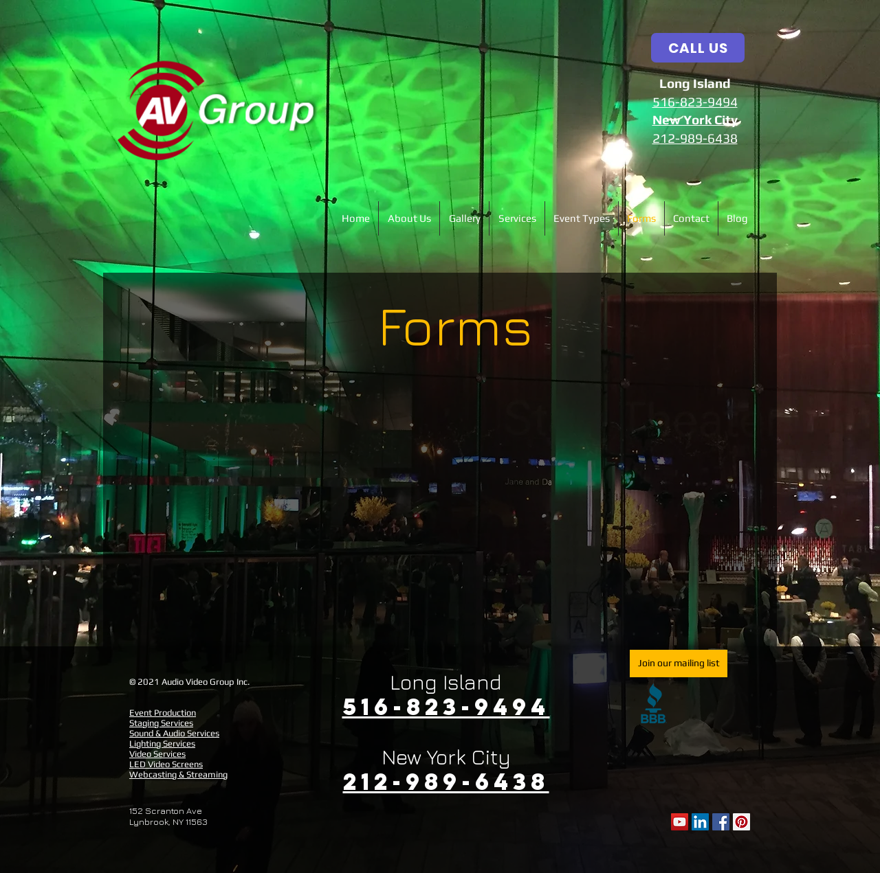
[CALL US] (698, 48)
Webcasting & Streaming (178, 774)
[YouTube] (679, 821)
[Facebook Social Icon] (720, 821)
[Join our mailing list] (678, 663)
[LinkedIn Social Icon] (700, 821)
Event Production (162, 712)
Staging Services (161, 723)
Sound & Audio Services (174, 733)
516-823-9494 (695, 101)
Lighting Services (162, 743)
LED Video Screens (166, 764)
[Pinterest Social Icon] (741, 821)
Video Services (157, 754)
